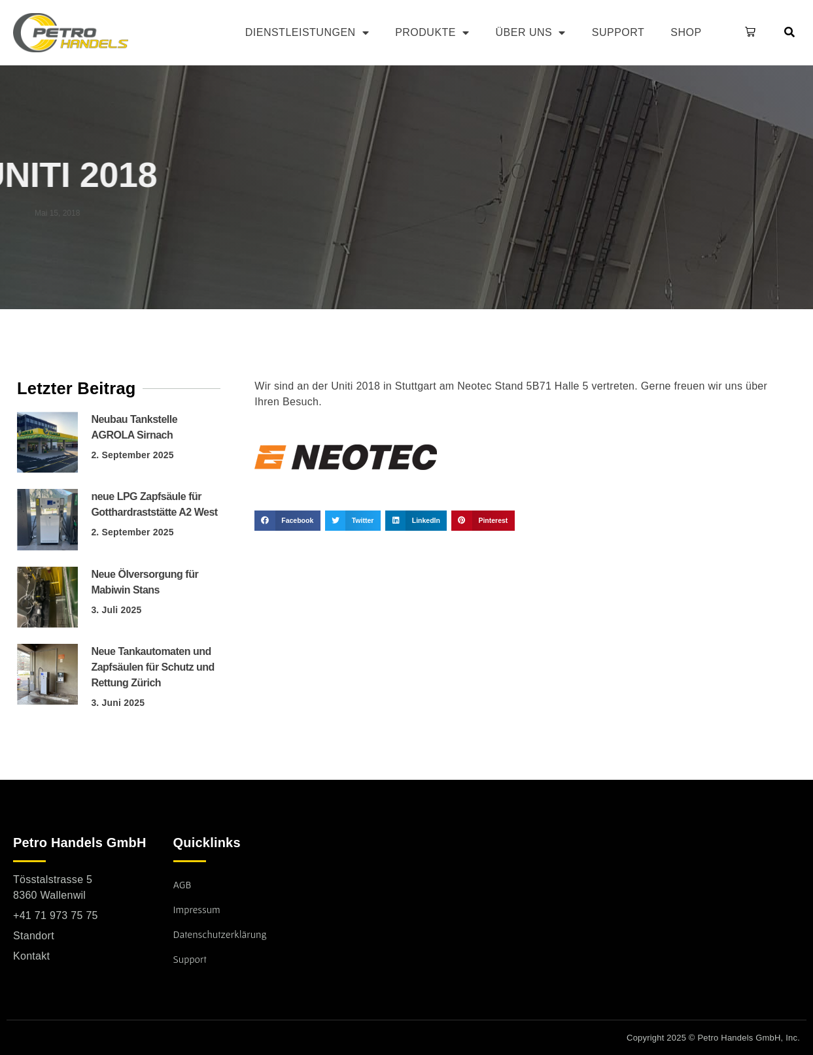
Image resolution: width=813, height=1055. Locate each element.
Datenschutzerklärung (220, 934)
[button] (747, 33)
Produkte (432, 32)
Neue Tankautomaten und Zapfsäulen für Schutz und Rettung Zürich (152, 667)
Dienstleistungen (307, 32)
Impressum (196, 909)
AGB (182, 884)
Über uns (531, 32)
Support (618, 32)
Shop (685, 32)
